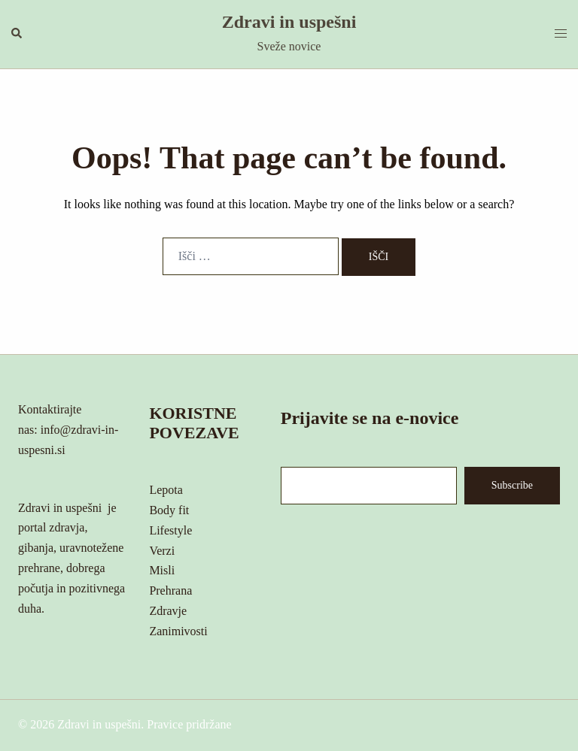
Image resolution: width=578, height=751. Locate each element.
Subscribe (512, 485)
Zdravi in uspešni (289, 22)
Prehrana (170, 590)
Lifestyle (170, 530)
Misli (162, 570)
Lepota (165, 489)
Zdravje (168, 610)
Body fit (169, 510)
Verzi (162, 550)
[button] (17, 34)
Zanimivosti (178, 631)
